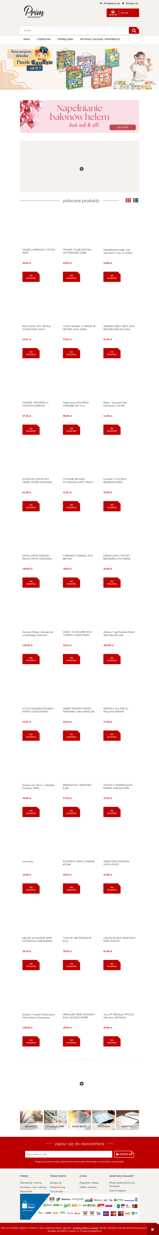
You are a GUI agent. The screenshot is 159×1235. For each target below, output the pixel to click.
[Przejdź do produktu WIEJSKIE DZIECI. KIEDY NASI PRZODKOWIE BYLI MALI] (120, 305)
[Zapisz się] (124, 1154)
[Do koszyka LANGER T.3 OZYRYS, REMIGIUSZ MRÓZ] (112, 506)
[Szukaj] (134, 30)
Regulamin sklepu (89, 1182)
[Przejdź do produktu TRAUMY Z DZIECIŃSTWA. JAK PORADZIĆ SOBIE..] (79, 229)
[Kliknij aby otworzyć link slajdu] (79, 67)
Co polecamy (55, 1126)
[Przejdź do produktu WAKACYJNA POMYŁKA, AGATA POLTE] (120, 841)
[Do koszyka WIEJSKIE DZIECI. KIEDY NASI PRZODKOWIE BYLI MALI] (112, 353)
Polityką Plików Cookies (86, 1228)
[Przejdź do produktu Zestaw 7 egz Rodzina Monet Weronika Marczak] (120, 611)
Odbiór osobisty (88, 1187)
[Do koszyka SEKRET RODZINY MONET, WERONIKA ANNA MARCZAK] (71, 736)
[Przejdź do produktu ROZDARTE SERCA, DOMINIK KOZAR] (79, 841)
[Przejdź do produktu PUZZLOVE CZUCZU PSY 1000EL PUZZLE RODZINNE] (39, 458)
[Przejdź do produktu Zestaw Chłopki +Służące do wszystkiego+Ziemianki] (39, 611)
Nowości (31, 1126)
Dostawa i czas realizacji (33, 1187)
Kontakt (127, 1126)
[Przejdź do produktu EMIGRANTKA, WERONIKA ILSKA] (79, 764)
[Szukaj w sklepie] (74, 30)
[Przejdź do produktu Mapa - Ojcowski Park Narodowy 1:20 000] (120, 382)
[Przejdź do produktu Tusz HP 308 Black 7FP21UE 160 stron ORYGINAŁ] (120, 994)
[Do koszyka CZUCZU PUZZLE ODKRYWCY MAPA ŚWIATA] (112, 965)
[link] (79, 117)
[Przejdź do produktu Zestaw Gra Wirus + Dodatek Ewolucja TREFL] (39, 764)
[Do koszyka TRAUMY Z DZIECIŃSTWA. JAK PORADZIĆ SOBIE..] (71, 277)
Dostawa (103, 1126)
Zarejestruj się (57, 1187)
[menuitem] (27, 39)
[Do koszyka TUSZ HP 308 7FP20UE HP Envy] (71, 965)
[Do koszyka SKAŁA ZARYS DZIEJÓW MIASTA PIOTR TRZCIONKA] (31, 582)
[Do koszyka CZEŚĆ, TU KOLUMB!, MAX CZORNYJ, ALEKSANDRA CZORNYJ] (71, 659)
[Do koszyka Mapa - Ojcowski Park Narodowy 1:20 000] (112, 430)
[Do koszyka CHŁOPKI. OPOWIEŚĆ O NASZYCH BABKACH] (31, 430)
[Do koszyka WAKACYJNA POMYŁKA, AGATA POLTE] (112, 888)
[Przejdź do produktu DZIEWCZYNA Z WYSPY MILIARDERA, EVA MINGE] (120, 535)
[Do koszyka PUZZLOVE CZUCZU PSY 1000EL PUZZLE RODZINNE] (31, 506)
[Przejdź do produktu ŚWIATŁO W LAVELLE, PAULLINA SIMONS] (120, 688)
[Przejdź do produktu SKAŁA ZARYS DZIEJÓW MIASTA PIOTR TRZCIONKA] (39, 535)
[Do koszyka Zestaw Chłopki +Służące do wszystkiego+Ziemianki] (31, 659)
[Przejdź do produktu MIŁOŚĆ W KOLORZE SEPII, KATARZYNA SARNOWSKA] (39, 917)
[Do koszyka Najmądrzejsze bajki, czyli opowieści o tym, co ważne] (112, 277)
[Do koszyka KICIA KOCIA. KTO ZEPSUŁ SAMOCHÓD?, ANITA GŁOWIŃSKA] (31, 353)
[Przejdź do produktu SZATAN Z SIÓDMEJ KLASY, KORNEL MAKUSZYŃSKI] (120, 764)
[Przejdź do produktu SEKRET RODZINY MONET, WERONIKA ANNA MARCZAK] (79, 688)
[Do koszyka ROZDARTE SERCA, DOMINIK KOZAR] (71, 888)
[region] (79, 67)
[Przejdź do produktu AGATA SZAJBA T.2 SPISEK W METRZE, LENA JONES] (79, 305)
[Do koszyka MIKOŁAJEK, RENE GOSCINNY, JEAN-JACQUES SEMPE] (71, 1041)
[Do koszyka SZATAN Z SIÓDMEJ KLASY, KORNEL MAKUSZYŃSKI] (112, 812)
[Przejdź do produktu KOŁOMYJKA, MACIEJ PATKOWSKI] (79, 189)
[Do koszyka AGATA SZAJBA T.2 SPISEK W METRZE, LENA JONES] (71, 353)
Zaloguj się (55, 1182)
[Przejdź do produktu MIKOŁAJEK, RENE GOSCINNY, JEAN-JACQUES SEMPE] (79, 994)
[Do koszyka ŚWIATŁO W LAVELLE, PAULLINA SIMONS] (112, 736)
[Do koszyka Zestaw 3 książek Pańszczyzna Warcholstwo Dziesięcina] (31, 1041)
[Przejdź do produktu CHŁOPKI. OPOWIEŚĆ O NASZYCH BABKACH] (39, 382)
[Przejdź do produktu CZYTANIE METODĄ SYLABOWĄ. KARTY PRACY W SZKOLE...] (79, 458)
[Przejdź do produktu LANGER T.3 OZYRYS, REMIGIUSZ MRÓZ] (120, 458)
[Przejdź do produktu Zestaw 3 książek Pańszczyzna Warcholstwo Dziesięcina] (39, 994)
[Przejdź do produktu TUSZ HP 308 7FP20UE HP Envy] (79, 917)
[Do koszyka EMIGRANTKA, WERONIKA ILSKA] (71, 812)
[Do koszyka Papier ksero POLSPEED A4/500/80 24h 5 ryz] (71, 430)
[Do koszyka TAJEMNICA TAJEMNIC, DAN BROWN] (71, 582)
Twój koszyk (56, 1191)
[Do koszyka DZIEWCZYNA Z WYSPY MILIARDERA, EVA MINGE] (112, 582)
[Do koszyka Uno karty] (31, 888)
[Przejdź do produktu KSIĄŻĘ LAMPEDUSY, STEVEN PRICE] (39, 229)
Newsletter (26, 1191)
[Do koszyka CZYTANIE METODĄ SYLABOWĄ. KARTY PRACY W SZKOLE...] (71, 506)
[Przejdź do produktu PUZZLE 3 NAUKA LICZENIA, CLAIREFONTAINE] (79, 1101)
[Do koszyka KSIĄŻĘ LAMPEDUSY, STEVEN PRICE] (31, 277)
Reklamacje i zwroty (31, 1182)
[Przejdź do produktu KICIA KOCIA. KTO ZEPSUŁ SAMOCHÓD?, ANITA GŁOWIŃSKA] (39, 305)
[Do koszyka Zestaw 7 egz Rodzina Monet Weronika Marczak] (112, 659)
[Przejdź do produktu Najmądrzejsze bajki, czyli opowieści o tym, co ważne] (120, 229)
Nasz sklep (79, 1126)
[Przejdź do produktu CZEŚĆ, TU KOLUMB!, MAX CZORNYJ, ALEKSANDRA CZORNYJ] (79, 611)
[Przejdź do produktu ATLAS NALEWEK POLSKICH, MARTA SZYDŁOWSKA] (39, 688)
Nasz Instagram (117, 1190)
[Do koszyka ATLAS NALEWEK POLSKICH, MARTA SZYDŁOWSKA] (31, 736)
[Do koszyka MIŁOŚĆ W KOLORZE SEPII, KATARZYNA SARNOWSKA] (31, 965)
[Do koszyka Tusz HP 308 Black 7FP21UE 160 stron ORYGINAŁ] (112, 1041)
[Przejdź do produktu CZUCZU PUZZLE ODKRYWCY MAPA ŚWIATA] (120, 917)
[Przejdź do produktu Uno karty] (39, 841)
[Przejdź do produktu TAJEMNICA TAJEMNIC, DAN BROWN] (79, 535)
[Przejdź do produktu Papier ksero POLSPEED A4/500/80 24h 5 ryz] (79, 382)
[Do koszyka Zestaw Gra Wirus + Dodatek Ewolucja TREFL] (31, 812)
